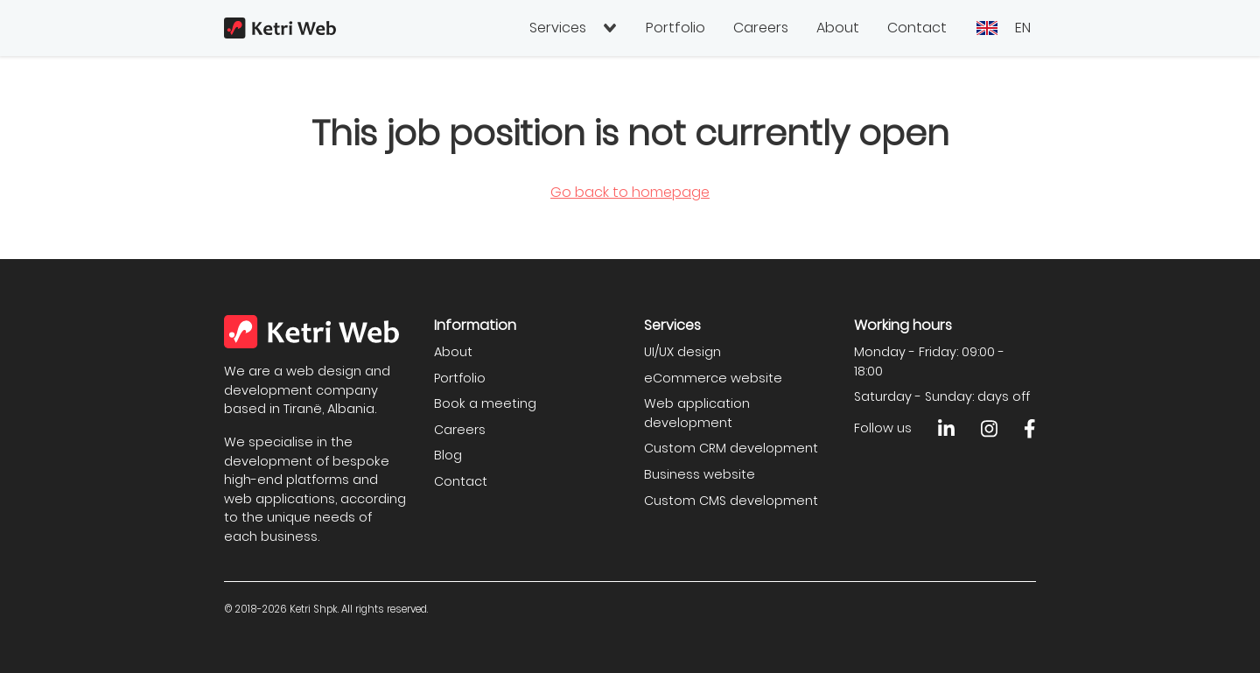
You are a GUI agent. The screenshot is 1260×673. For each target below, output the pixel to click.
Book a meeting (485, 403)
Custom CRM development (731, 448)
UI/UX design (682, 352)
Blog (448, 455)
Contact (917, 28)
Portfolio (675, 28)
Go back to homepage (630, 192)
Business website (699, 474)
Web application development (697, 413)
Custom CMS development (731, 500)
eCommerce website (713, 378)
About (837, 28)
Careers (760, 28)
